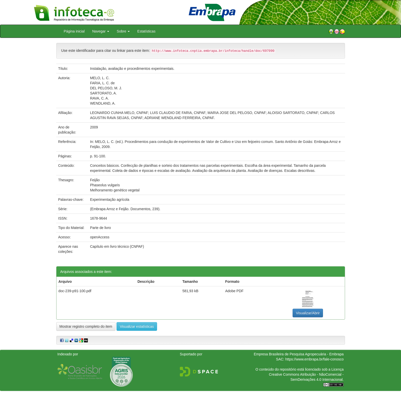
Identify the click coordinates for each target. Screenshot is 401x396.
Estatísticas (146, 31)
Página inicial (74, 31)
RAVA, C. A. (99, 98)
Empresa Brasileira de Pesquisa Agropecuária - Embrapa (299, 354)
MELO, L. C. (99, 78)
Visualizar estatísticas (137, 326)
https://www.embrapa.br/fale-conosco (314, 359)
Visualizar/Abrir (308, 313)
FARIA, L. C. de (102, 83)
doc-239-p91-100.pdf (75, 291)
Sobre (123, 31)
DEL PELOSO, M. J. (106, 88)
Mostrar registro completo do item (86, 326)
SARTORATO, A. (103, 93)
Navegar (100, 31)
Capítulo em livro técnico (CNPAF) (117, 246)
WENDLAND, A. (102, 103)
